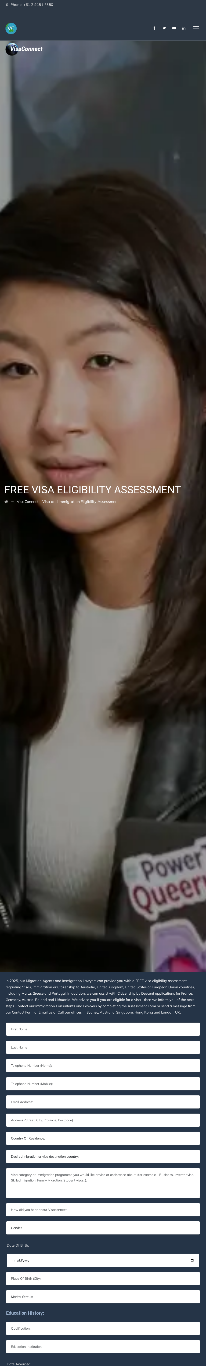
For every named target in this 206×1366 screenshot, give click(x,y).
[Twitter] (164, 28)
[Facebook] (154, 28)
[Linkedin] (184, 28)
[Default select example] (103, 1138)
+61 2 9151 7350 (38, 4)
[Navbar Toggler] (196, 27)
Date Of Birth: (18, 1245)
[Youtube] (174, 28)
